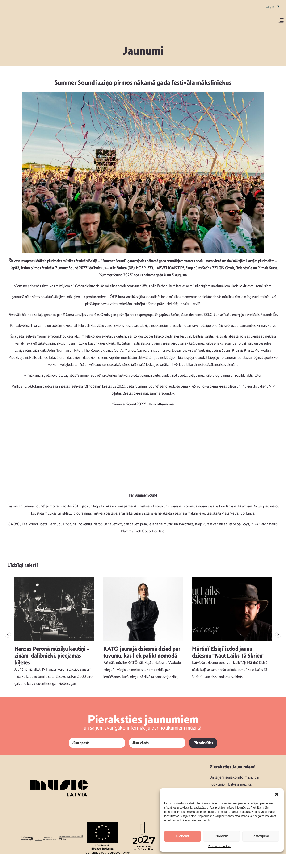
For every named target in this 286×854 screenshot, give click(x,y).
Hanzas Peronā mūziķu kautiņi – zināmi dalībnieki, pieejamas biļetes (51, 655)
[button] (276, 794)
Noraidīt (221, 836)
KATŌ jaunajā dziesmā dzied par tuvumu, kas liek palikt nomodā (141, 652)
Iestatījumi (260, 836)
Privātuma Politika (219, 846)
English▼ (273, 6)
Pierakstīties (203, 742)
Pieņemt (182, 836)
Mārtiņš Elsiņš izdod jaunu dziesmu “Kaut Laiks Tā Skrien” (228, 652)
